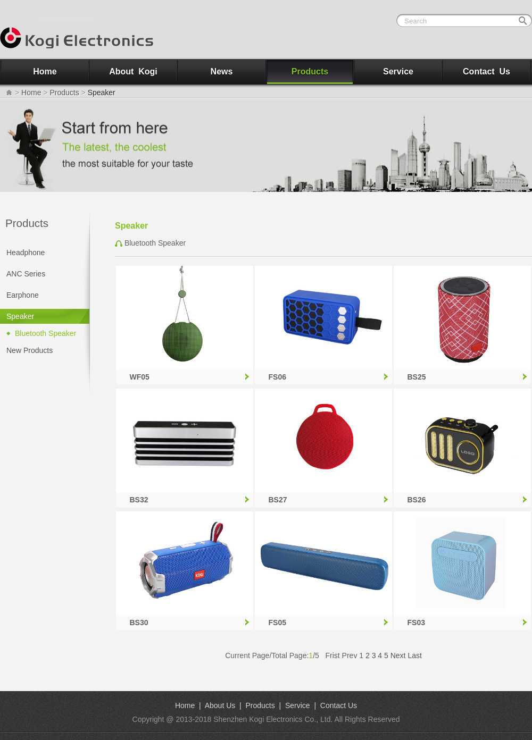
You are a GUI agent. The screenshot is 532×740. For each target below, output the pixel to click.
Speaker (20, 316)
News (222, 71)
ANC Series (25, 274)
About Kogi (133, 71)
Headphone (25, 252)
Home (44, 71)
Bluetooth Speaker (45, 333)
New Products (29, 350)
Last (414, 655)
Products (310, 71)
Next (398, 655)
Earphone (22, 295)
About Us (220, 705)
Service (398, 71)
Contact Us (486, 71)
